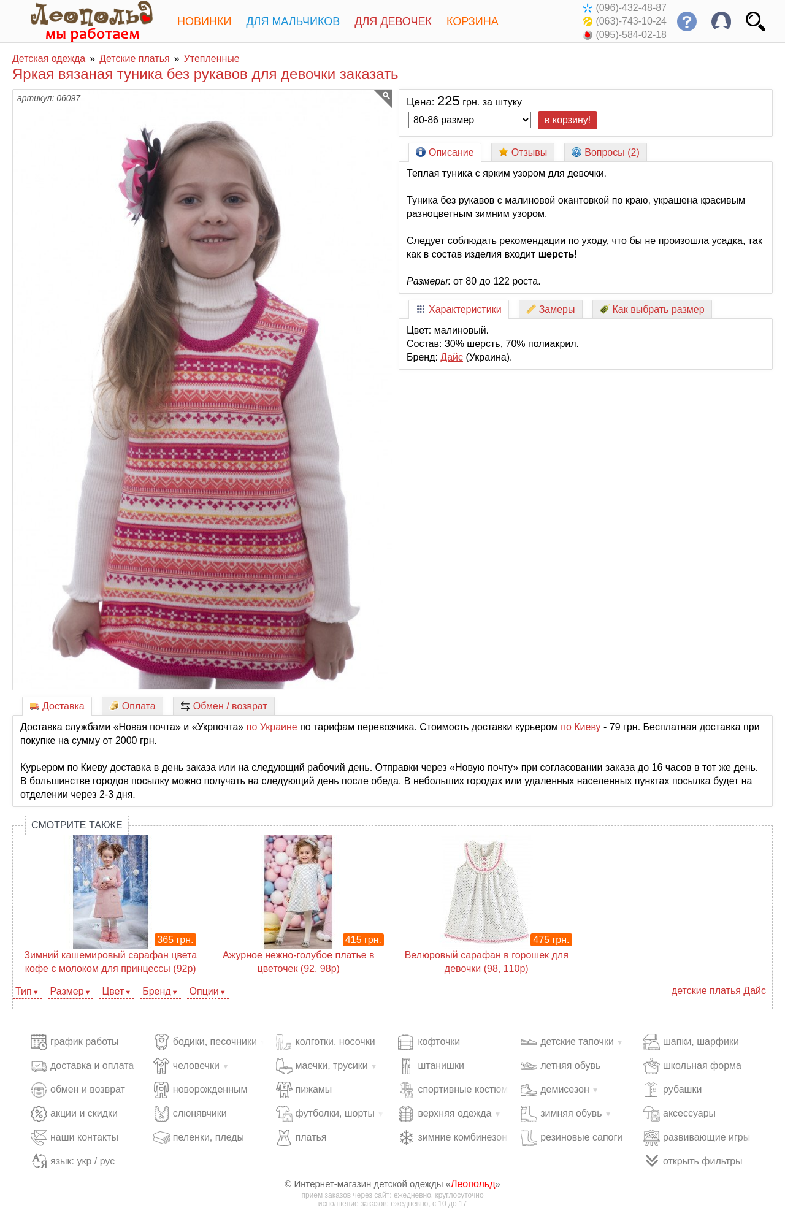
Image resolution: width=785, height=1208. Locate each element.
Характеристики (459, 309)
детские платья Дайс (719, 990)
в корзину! (568, 120)
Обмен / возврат (223, 706)
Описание (445, 152)
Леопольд (473, 1184)
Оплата (132, 706)
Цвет (113, 991)
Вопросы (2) (606, 152)
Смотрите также (77, 825)
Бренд (156, 991)
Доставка (57, 706)
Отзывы (523, 152)
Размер (67, 991)
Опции (204, 991)
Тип (23, 991)
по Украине (272, 727)
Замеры (550, 309)
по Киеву (580, 727)
